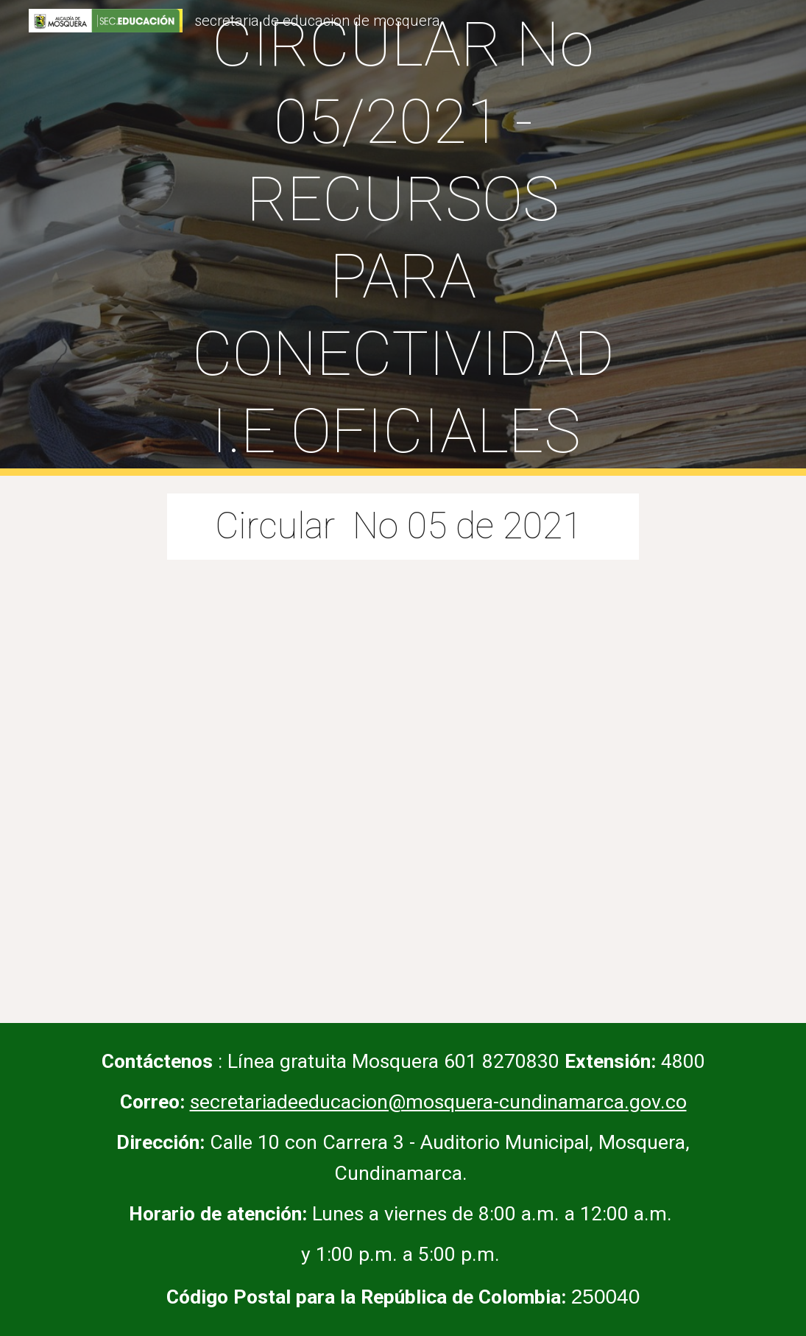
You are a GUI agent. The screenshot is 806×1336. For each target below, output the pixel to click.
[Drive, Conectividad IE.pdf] (403, 782)
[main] (403, 238)
